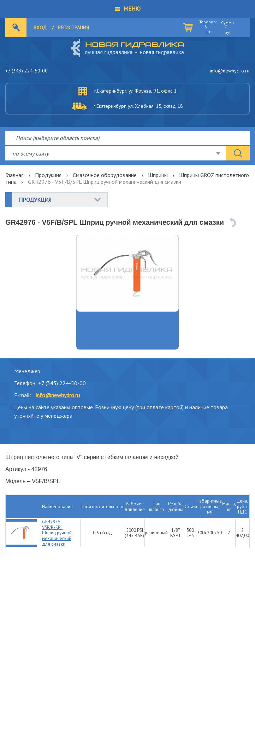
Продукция (48, 174)
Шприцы (158, 174)
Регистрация (73, 27)
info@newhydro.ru (229, 70)
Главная (14, 174)
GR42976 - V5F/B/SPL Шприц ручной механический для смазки (57, 533)
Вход (40, 27)
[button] (127, 9)
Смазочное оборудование (105, 174)
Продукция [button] (35, 199)
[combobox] (115, 153)
